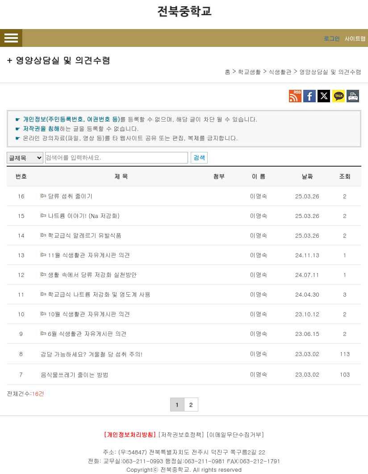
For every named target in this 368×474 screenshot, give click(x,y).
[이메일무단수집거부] (235, 434)
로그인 (332, 38)
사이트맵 (355, 38)
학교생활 (249, 71)
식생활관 (280, 71)
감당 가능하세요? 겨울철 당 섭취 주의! (91, 354)
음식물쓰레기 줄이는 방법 (75, 374)
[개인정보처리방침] (130, 434)
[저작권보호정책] (181, 434)
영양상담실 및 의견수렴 (330, 71)
